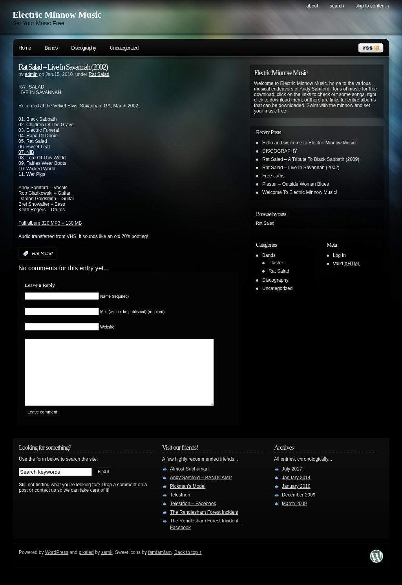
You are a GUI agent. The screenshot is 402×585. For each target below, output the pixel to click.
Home (24, 48)
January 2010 (296, 498)
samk (107, 564)
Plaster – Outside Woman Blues (295, 184)
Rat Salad (99, 74)
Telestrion (180, 506)
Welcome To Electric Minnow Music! (299, 192)
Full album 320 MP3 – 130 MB (50, 223)
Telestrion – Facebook (193, 515)
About (312, 6)
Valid (346, 263)
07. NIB (26, 152)
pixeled (86, 564)
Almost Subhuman (189, 481)
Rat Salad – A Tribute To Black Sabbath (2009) (310, 159)
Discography (83, 48)
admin (31, 74)
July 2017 (292, 481)
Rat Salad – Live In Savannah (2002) (63, 67)
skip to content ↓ (372, 6)
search (337, 6)
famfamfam (160, 564)
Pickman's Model (187, 498)
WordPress (56, 564)
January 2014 (296, 489)
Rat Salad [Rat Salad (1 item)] (265, 223)
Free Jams (273, 176)
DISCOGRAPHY (279, 151)
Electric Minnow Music (57, 15)
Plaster (276, 263)
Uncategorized (124, 48)
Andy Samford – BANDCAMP (201, 489)
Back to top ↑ (187, 564)
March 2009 (294, 515)
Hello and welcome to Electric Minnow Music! (309, 143)
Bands (51, 48)
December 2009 (298, 506)
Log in (339, 255)
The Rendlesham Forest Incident (204, 524)
